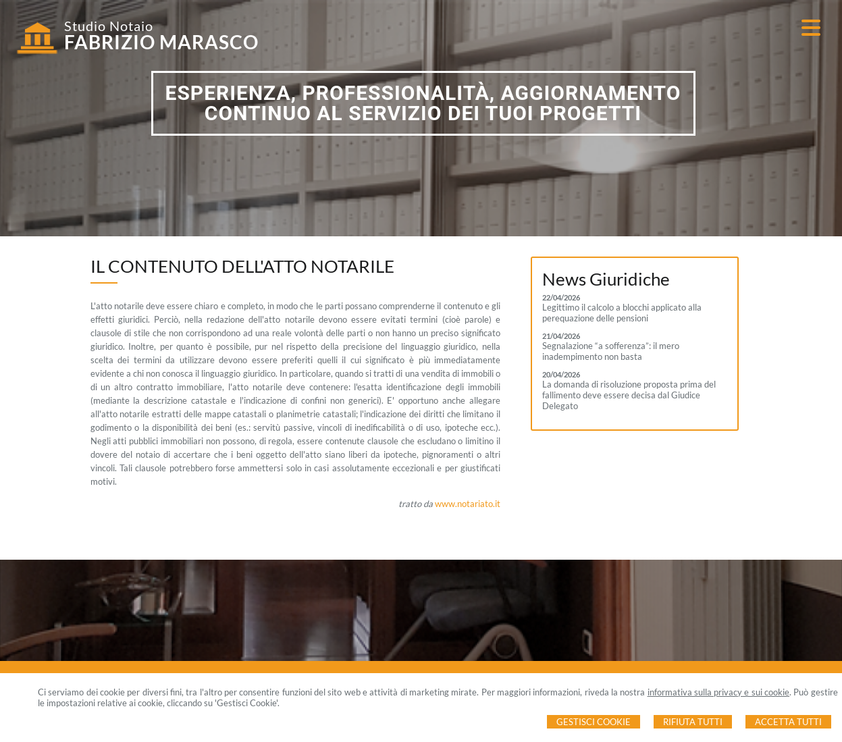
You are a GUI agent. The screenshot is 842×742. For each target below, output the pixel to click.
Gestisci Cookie (593, 721)
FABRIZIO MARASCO (161, 41)
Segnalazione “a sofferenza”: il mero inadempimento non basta (610, 351)
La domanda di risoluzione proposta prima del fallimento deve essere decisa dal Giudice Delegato (629, 395)
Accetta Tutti (788, 721)
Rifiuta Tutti (692, 721)
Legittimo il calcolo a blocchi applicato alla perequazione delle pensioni (622, 312)
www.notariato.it (467, 503)
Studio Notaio (108, 26)
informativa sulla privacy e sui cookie (719, 692)
